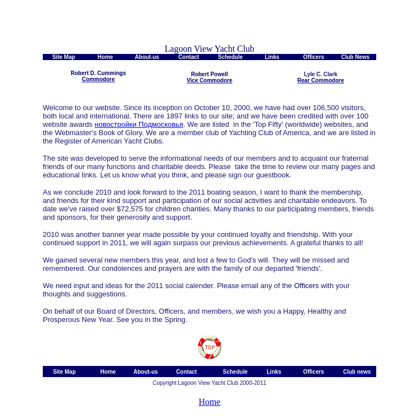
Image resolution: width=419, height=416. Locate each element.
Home (209, 402)
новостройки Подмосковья (138, 124)
